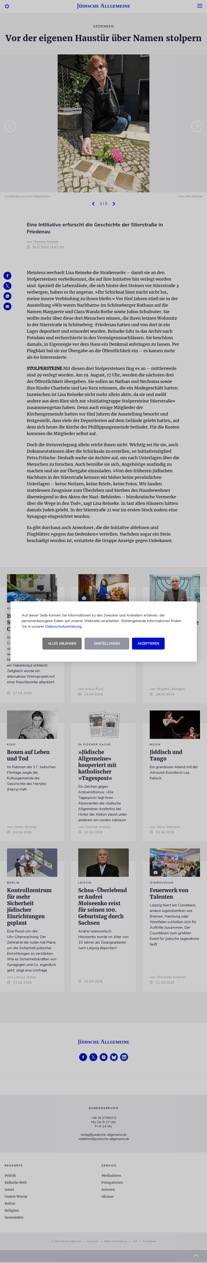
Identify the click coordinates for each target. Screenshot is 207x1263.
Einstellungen (107, 643)
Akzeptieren (148, 643)
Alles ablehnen (62, 643)
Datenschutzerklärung (63, 626)
